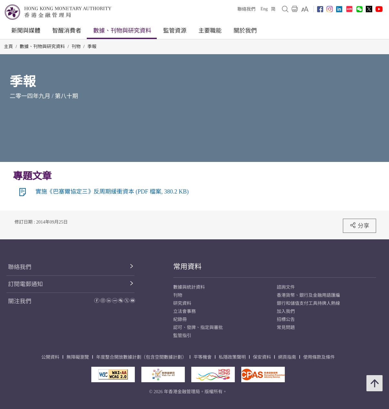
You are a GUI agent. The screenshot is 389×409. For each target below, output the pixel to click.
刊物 (76, 46)
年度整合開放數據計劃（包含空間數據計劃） (141, 357)
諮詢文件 (286, 287)
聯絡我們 (246, 9)
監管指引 (182, 335)
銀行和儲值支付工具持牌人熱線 (308, 303)
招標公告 (286, 319)
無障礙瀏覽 (77, 357)
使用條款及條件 (319, 357)
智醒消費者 (66, 30)
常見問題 (286, 327)
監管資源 (174, 30)
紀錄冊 (180, 319)
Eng (264, 8)
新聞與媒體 (25, 30)
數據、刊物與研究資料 (122, 30)
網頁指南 (287, 357)
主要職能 (210, 30)
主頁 (8, 46)
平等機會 (203, 357)
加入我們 (286, 311)
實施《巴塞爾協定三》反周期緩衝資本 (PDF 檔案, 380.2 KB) (112, 191)
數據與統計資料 (189, 287)
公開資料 (50, 357)
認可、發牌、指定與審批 (198, 327)
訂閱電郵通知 (25, 284)
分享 (359, 225)
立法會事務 (184, 311)
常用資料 (187, 267)
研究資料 (182, 303)
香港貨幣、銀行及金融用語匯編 (308, 295)
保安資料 (262, 357)
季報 (91, 46)
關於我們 (245, 30)
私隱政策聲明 (232, 357)
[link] (305, 9)
